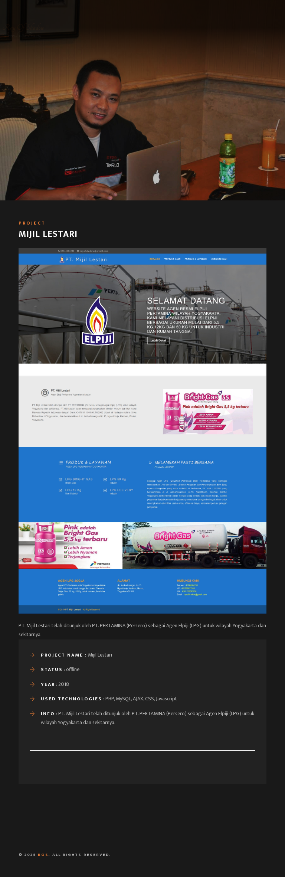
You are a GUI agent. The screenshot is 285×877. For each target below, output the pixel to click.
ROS (43, 854)
